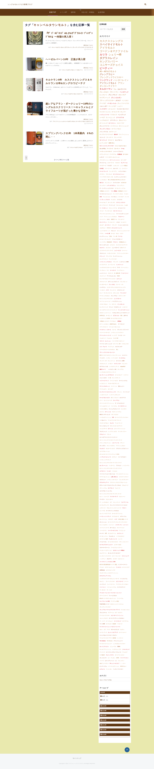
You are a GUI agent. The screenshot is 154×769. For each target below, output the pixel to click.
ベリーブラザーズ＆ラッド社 (106, 176)
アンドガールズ (108, 210)
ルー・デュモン (111, 657)
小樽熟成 (119, 321)
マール (122, 148)
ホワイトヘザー (122, 295)
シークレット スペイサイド (117, 332)
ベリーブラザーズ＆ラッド (118, 341)
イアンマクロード (104, 326)
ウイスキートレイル (105, 112)
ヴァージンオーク (104, 595)
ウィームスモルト (113, 595)
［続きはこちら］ (88, 45)
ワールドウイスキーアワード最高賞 (108, 638)
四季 (106, 533)
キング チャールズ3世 (105, 601)
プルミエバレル (119, 205)
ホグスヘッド (112, 131)
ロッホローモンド (104, 284)
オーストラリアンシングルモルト (116, 618)
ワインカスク (123, 292)
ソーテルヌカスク (120, 536)
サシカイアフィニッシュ (105, 649)
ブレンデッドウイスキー (78, 47)
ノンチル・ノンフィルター (112, 358)
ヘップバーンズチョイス (114, 394)
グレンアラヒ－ (116, 400)
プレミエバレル (106, 196)
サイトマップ (77, 758)
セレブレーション (104, 465)
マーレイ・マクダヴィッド (115, 307)
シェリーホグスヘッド (105, 230)
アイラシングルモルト (105, 295)
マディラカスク (114, 414)
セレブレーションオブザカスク (107, 375)
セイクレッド (120, 533)
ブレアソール (124, 162)
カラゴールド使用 (104, 539)
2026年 (102, 692)
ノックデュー (103, 558)
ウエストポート (109, 499)
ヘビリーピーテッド (104, 380)
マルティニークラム (116, 411)
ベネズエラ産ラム (104, 408)
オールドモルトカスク (105, 397)
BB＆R (116, 134)
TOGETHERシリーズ (104, 604)
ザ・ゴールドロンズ (119, 403)
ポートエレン (113, 527)
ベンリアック (122, 114)
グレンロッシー (108, 182)
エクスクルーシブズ (110, 570)
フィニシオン (109, 669)
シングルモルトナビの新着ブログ (20, 4)
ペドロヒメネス (125, 343)
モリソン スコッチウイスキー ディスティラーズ (111, 468)
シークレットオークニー (112, 479)
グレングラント (120, 185)
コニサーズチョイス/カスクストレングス (116, 287)
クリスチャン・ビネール (105, 329)
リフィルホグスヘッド (105, 406)
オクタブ (115, 558)
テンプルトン (114, 196)
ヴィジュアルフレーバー (114, 408)
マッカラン (113, 199)
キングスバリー (109, 61)
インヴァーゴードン (122, 564)
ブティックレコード (123, 541)
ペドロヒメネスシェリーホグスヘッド (120, 312)
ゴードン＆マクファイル (114, 51)
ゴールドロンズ (89, 47)
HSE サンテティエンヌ (105, 414)
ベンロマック (124, 92)
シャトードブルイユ (118, 151)
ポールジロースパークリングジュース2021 (109, 454)
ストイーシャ (114, 386)
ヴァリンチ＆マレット (105, 386)
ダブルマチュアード (104, 482)
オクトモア (110, 389)
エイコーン (124, 355)
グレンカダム (112, 284)
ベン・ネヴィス (112, 304)
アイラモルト (107, 47)
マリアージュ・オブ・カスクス (115, 612)
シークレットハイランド (105, 516)
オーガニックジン (104, 536)
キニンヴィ (124, 363)
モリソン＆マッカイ (104, 244)
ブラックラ (115, 261)
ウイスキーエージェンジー (106, 643)
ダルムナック (125, 485)
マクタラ (117, 162)
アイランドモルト (108, 83)
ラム (114, 89)
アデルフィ (115, 242)
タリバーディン (103, 222)
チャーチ (102, 533)
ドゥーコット (103, 587)
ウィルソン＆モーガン (123, 225)
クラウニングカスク (120, 202)
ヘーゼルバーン (79, 70)
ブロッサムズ (109, 174)
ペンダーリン (112, 465)
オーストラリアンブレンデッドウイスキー (117, 522)
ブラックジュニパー (118, 640)
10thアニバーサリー (104, 663)
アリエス (102, 567)
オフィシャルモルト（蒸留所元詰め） (108, 324)
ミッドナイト (120, 638)
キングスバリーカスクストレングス (108, 392)
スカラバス (110, 273)
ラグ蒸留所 (102, 655)
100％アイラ (123, 247)
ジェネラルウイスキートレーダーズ (108, 267)
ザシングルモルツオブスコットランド (116, 179)
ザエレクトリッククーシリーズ (114, 508)
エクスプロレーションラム (106, 491)
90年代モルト (123, 666)
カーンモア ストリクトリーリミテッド (108, 437)
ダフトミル (110, 428)
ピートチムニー (109, 621)
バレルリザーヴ (103, 428)
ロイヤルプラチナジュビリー (106, 544)
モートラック (103, 140)
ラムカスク (102, 448)
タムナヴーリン (103, 553)
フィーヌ (127, 196)
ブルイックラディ (110, 655)
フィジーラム (120, 598)
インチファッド (119, 264)
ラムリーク (117, 488)
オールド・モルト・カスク (117, 233)
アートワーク (110, 148)
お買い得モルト (114, 476)
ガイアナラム (125, 621)
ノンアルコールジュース (105, 457)
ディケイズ (102, 652)
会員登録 (101, 12)
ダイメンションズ (123, 126)
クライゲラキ (120, 117)
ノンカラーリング (104, 394)
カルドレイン (121, 558)
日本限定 (102, 168)
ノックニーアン (125, 465)
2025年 (103, 706)
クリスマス (119, 199)
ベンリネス (125, 100)
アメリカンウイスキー (105, 615)
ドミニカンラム (123, 578)
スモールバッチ (103, 281)
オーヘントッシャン (115, 160)
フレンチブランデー (123, 479)
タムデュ (122, 629)
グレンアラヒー (107, 74)
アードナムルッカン (111, 276)
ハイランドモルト (122, 171)
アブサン (102, 233)
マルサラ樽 (115, 338)
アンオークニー (124, 273)
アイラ (118, 267)
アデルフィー (103, 434)
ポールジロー (112, 109)
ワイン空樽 (102, 623)
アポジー (124, 508)
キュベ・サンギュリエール (106, 292)
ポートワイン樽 (116, 343)
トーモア (102, 117)
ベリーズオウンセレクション (112, 157)
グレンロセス (104, 92)
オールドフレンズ (104, 171)
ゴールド (102, 210)
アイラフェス (111, 346)
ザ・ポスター (103, 590)
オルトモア (122, 95)
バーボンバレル (111, 103)
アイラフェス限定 (115, 601)
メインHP (63, 12)
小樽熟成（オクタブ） (105, 191)
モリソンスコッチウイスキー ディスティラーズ (110, 462)
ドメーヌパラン (103, 530)
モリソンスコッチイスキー (107, 146)
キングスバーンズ (104, 307)
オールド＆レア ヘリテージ (121, 375)
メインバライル (104, 131)
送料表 (73, 12)
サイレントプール (113, 208)
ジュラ (101, 216)
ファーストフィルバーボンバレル (107, 474)
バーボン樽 (107, 233)
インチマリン (103, 287)
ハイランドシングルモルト (106, 261)
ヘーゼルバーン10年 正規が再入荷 (65, 59)
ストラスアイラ (103, 264)
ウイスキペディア (114, 496)
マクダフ (109, 165)
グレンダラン (103, 445)
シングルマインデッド (114, 366)
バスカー (118, 222)
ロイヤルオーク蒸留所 (111, 623)
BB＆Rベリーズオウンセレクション (108, 598)
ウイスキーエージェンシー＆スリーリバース (110, 626)
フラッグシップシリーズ (122, 329)
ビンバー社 (102, 510)
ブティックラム (103, 488)
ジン (120, 168)
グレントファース (104, 126)
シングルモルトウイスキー (119, 643)
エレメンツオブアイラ (113, 632)
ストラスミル (114, 126)
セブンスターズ (119, 581)
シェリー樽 (115, 54)
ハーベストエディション (113, 666)
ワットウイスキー (113, 259)
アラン (121, 83)
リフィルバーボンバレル (114, 326)
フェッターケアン (113, 171)
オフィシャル (108, 411)
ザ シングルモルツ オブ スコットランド (110, 502)
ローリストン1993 (120, 360)
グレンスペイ (113, 290)
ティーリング (126, 392)
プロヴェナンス (103, 363)
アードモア (103, 103)
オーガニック (109, 315)
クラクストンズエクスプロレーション (118, 482)
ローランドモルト (116, 129)
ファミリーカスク (114, 380)
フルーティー (117, 148)
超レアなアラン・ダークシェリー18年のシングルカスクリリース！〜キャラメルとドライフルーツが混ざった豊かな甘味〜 (70, 107)
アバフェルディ (103, 389)
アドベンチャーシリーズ (105, 335)
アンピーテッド (118, 423)
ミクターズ (124, 307)
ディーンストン (124, 267)
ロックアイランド (104, 259)
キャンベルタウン (111, 445)
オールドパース (121, 208)
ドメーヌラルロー (122, 457)
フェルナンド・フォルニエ (106, 338)
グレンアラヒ (120, 369)
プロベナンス (103, 253)
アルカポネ (102, 358)
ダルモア (102, 225)
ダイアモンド (111, 488)
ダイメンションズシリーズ (123, 230)
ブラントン (119, 392)
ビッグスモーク (117, 298)
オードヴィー (108, 225)
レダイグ (102, 157)
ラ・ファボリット (104, 208)
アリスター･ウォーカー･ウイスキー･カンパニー (111, 592)
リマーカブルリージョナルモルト (107, 349)
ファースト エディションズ (106, 343)
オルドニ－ (102, 581)
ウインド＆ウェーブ (104, 425)
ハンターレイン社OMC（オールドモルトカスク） (111, 318)
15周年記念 (102, 570)
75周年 (118, 646)
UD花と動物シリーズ (123, 519)
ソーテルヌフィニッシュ (105, 417)
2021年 (103, 725)
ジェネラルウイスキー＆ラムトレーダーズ (109, 578)
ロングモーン (118, 140)
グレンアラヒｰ (114, 295)
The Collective (103, 640)
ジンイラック (103, 584)
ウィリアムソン (120, 270)
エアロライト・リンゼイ (105, 471)
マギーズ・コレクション (105, 341)
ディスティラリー (122, 431)
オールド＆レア (103, 202)
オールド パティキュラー (105, 239)
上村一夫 (125, 315)
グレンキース (109, 137)
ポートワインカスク (119, 655)
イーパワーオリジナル (113, 530)
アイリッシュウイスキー (122, 253)
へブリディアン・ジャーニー (121, 524)
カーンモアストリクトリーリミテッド (108, 309)
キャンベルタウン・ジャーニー (107, 524)
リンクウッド (106, 80)
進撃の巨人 (112, 143)
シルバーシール (115, 442)
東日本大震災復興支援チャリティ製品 (108, 564)
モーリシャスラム (123, 380)
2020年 (103, 729)
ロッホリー (123, 222)
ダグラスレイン (68, 47)
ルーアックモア (103, 143)
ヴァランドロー (117, 363)
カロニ (108, 219)
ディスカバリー (111, 222)
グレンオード (121, 219)
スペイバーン (103, 219)
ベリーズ (102, 660)
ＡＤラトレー (103, 479)
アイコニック (122, 530)
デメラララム (113, 154)
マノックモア (112, 106)
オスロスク (123, 182)
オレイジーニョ (103, 519)
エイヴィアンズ (103, 632)
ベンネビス (102, 290)
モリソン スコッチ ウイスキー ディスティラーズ (111, 440)
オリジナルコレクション (118, 174)
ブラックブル (109, 256)
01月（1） (105, 700)
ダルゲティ (109, 558)
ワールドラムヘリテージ (116, 547)
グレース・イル (119, 284)
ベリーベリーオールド (105, 332)
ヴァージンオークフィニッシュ (107, 403)
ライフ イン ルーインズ (105, 301)
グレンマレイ (112, 95)
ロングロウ (123, 408)
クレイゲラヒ (103, 148)
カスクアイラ (123, 397)
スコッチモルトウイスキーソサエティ (108, 635)
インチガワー (103, 109)
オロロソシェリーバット (105, 312)
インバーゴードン (111, 584)
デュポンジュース (113, 539)
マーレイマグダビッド (117, 239)
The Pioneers (110, 640)
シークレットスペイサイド (106, 151)
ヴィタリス (118, 567)
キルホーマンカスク (110, 448)
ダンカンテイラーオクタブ (114, 553)
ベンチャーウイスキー (118, 669)
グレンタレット (123, 281)
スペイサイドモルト (81, 121)
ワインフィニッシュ (58, 121)
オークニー (124, 168)
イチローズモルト (104, 304)
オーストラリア (125, 567)
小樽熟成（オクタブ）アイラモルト (108, 321)
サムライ (112, 423)
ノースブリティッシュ (116, 301)
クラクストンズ (120, 290)
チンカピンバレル (125, 609)
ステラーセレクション (105, 476)
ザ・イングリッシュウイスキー (107, 188)
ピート (101, 400)
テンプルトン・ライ (104, 270)
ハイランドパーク (104, 114)
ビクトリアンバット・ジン (111, 660)
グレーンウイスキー (110, 581)
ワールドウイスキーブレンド (114, 420)
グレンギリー (103, 185)
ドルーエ (114, 329)
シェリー (120, 106)
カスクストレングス (111, 40)
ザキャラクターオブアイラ (116, 425)
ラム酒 (125, 205)
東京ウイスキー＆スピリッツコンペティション (110, 355)
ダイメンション (103, 522)
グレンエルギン (116, 97)
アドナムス (118, 465)
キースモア (121, 196)
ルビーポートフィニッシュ (117, 615)
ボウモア (118, 100)
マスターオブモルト (104, 423)
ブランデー (114, 225)
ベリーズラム (114, 406)
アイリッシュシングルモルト (110, 216)
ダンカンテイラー (108, 86)
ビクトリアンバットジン (119, 428)
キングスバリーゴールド (106, 134)
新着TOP (52, 12)
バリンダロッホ (120, 304)
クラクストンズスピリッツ (122, 448)
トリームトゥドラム (111, 587)
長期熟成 (119, 154)
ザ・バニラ (109, 590)
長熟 (121, 315)
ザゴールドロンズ (115, 629)
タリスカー (108, 247)
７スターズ (119, 623)
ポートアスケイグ (104, 205)
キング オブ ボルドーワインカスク (108, 278)
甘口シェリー (121, 386)
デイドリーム (103, 162)
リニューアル (113, 646)
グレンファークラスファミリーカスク (118, 505)
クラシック (102, 256)
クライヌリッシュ (104, 160)
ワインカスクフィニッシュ (122, 474)
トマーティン (114, 120)
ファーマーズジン (124, 657)
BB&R (118, 276)
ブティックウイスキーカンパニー (107, 352)
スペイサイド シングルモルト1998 (107, 561)
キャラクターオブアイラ (121, 244)
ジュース (120, 539)
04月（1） (105, 696)
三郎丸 (110, 236)
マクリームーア (125, 556)
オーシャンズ (103, 123)
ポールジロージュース (117, 227)
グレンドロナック (116, 377)
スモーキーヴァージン (105, 547)
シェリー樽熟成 (123, 165)
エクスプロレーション (105, 451)
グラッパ (122, 442)
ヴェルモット (112, 536)
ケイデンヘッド (105, 97)
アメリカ (120, 236)
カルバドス (115, 168)
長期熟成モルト (122, 242)
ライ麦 (109, 377)
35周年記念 (102, 315)
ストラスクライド (121, 587)
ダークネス (125, 154)
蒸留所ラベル (114, 219)
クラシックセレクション (105, 442)
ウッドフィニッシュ (117, 256)
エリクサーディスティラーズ (106, 250)
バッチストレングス (116, 649)
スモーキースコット (117, 210)
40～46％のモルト (108, 71)
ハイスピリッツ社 (112, 369)
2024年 (103, 710)
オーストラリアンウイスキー (121, 417)
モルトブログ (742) (106, 680)
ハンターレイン (121, 80)
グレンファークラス (123, 103)
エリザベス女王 (117, 544)
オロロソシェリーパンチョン (117, 604)
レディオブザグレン (111, 185)
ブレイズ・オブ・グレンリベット (107, 360)
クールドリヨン (103, 541)
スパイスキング (117, 621)
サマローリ (111, 140)
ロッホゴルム (122, 358)
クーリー (126, 581)
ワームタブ (124, 652)
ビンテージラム (103, 666)
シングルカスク (104, 120)
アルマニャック (103, 431)
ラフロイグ (113, 114)
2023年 (103, 715)
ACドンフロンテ (114, 397)
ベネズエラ (110, 519)
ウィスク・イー (121, 335)
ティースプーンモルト (118, 193)
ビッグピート (103, 95)
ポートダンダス (111, 202)
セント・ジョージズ (104, 496)
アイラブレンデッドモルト (122, 584)
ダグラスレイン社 (104, 366)
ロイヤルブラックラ (104, 505)
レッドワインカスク (112, 431)
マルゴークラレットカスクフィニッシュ (109, 573)
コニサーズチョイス (111, 64)
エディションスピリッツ (113, 281)
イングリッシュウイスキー (120, 176)
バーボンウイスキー (111, 253)
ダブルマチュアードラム (105, 575)
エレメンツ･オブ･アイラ (105, 513)
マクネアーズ (103, 165)
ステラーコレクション (110, 567)
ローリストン (112, 123)
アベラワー (102, 499)
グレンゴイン (121, 660)
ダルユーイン (123, 120)
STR (113, 417)
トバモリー (110, 363)
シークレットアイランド (105, 459)
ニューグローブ (115, 247)
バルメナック (103, 276)
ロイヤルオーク (115, 516)
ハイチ (115, 519)
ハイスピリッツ (103, 383)
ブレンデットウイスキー (105, 607)
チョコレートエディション (106, 550)
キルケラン (80, 94)
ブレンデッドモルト (105, 129)
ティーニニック (110, 117)
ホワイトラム (123, 516)
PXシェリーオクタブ (114, 663)
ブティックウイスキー (107, 100)
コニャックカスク (104, 618)
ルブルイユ (102, 669)
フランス (109, 434)
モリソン (102, 182)
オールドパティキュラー (119, 112)
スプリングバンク (104, 154)
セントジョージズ (108, 400)
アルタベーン (121, 216)
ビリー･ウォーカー (116, 556)
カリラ (103, 54)
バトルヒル (114, 471)
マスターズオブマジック (113, 383)
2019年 (103, 734)
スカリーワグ (120, 123)
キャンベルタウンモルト (58, 47)
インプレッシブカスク (105, 199)
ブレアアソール (124, 502)
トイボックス (116, 165)
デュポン (126, 193)
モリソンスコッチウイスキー (106, 298)
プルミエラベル (103, 612)
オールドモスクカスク (113, 541)
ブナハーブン (114, 92)
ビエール (102, 411)
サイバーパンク (120, 527)
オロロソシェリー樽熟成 (118, 550)
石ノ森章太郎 (117, 273)
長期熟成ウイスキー (122, 191)
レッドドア (114, 335)
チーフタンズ (121, 324)
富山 (117, 349)
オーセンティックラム (120, 188)
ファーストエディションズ (122, 213)
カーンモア (123, 160)
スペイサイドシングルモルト (112, 510)
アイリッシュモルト (120, 445)
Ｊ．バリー (122, 663)
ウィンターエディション (123, 309)
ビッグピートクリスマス (105, 556)
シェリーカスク (117, 250)
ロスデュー (114, 457)
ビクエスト (112, 244)
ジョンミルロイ (103, 377)
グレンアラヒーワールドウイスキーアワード (110, 609)
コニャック (102, 137)
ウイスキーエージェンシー (106, 193)
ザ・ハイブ (102, 621)
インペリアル (103, 242)
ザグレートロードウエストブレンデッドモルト (110, 485)
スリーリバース (108, 168)
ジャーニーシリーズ (104, 527)
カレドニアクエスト (104, 646)
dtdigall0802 (122, 366)
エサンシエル (116, 292)
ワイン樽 (115, 236)
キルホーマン (106, 89)
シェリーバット (103, 273)
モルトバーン (122, 496)
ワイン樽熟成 (114, 191)
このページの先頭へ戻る (127, 749)
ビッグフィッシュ (104, 236)
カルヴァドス (89, 121)
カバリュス (119, 278)
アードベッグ (112, 205)
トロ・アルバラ (103, 346)
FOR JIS (108, 227)
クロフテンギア (118, 346)
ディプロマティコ (122, 406)
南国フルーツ (103, 369)
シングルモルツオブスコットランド (108, 372)
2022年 (103, 720)
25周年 (117, 657)
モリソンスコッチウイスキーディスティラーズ (110, 493)
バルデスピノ (103, 227)
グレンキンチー (103, 657)
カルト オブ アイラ (105, 629)
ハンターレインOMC (124, 261)
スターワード (110, 162)
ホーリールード (122, 632)
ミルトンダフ (103, 106)
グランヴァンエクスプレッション (107, 213)
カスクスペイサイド (123, 476)
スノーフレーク (111, 264)
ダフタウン (102, 174)
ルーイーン (124, 250)
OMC (101, 196)
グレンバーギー (118, 137)
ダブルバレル (116, 315)
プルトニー (113, 230)
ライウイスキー (116, 182)
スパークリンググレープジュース (113, 652)
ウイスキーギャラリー (123, 109)
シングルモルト (103, 179)
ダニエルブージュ (112, 533)
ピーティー (106, 68)
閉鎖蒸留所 (109, 242)
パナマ (107, 290)
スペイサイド (113, 270)
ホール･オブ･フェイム (117, 513)
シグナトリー (103, 508)
